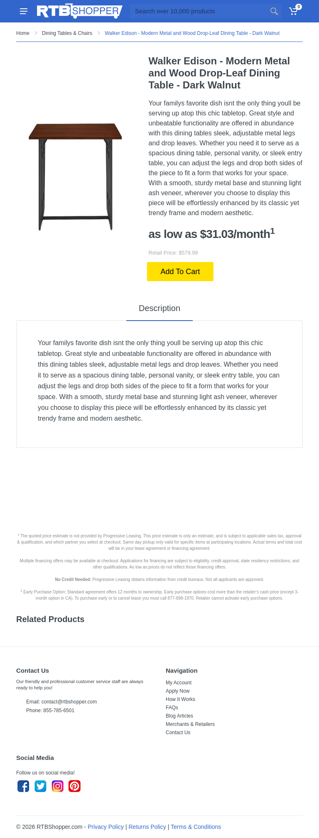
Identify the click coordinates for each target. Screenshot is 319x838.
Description (159, 308)
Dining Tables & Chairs (67, 33)
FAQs (172, 708)
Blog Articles (179, 716)
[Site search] (198, 11)
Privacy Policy (106, 826)
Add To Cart (180, 271)
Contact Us (178, 732)
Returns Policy (147, 826)
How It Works (180, 699)
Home (22, 33)
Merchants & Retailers (190, 724)
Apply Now (177, 691)
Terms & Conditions (196, 826)
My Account (178, 683)
